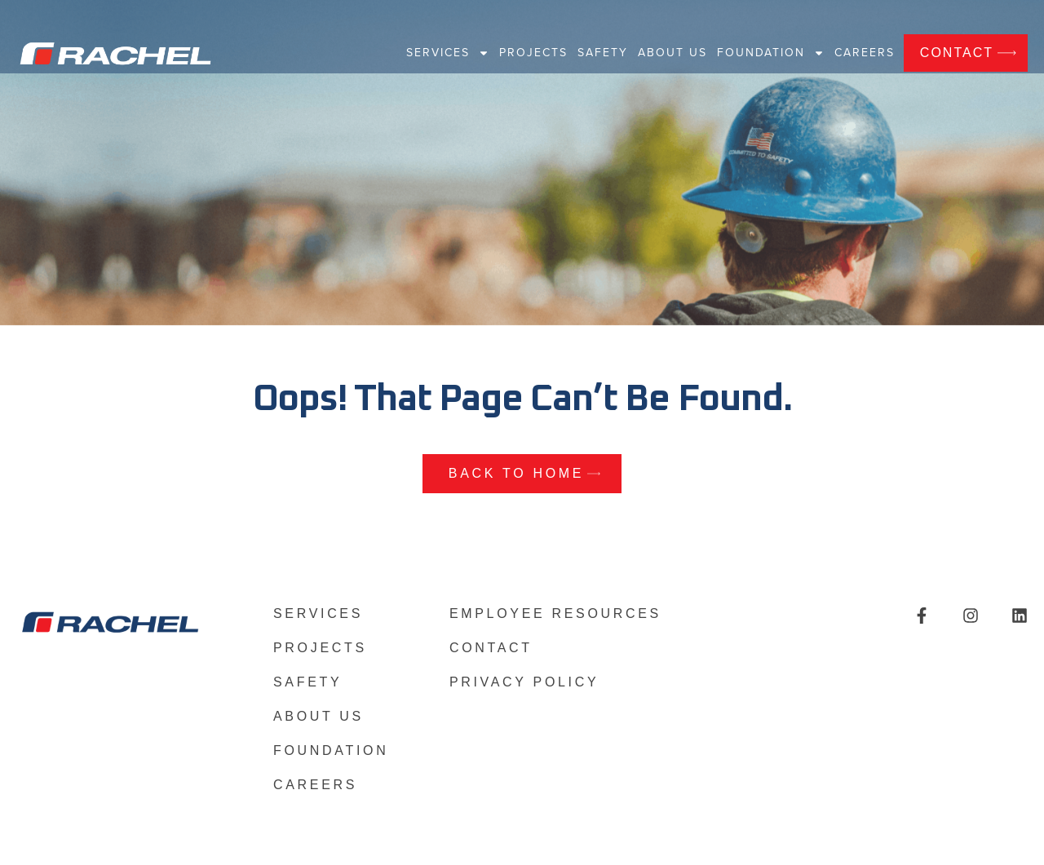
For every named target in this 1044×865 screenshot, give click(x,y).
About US (672, 52)
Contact (491, 648)
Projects (533, 52)
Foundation (771, 53)
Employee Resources (555, 613)
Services (447, 53)
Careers (864, 52)
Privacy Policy (524, 682)
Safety (602, 52)
